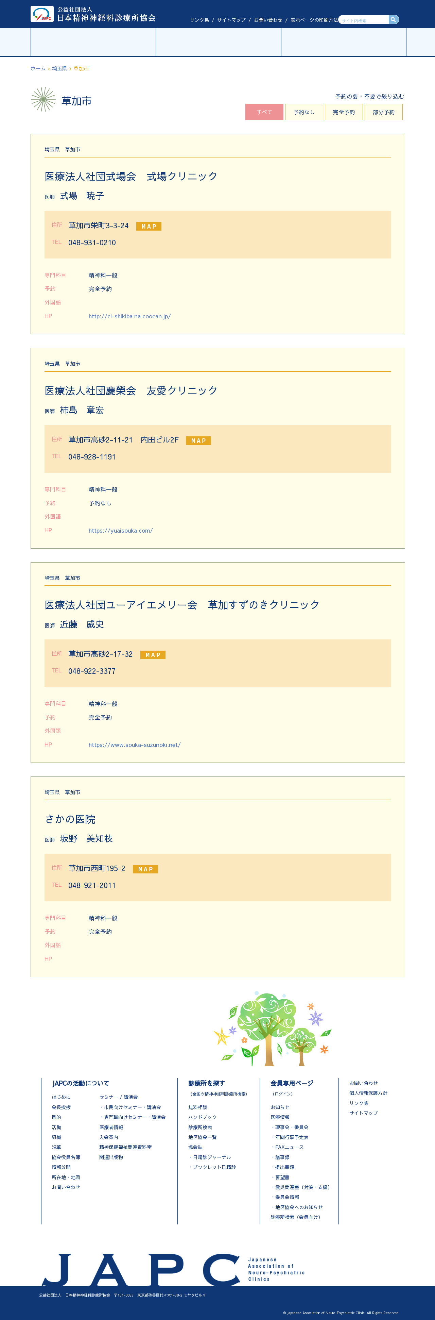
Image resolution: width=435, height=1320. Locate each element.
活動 (56, 1127)
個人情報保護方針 (368, 1092)
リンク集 (199, 19)
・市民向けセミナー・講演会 (130, 1107)
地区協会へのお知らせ (299, 1207)
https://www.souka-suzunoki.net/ (135, 744)
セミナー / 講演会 (118, 1096)
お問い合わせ (268, 19)
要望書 (282, 1177)
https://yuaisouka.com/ (121, 530)
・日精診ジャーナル (209, 1157)
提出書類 (284, 1167)
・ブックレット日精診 (212, 1167)
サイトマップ (231, 19)
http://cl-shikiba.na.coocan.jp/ (130, 316)
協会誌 (195, 1146)
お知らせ (280, 1107)
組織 (56, 1137)
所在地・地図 (66, 1177)
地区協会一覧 (202, 1137)
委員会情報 (287, 1196)
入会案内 (108, 1137)
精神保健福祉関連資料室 (125, 1146)
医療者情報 (111, 1127)
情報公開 (61, 1167)
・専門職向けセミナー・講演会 (132, 1117)
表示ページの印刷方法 (314, 19)
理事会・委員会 (292, 1127)
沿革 (56, 1146)
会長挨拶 (61, 1107)
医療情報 (280, 1117)
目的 (56, 1117)
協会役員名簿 (66, 1157)
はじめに (61, 1096)
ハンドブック (202, 1117)
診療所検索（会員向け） (297, 1217)
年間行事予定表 (292, 1137)
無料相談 (197, 1107)
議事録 (282, 1157)
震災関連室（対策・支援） (303, 1187)
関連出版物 (111, 1157)
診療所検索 (200, 1127)
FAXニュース (289, 1146)
